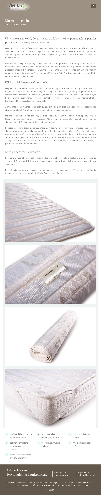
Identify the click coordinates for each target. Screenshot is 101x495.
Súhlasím (50, 490)
